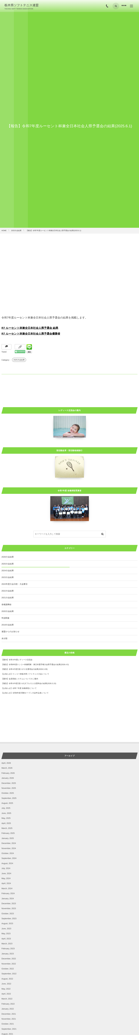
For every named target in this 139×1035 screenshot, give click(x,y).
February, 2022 (8, 1004)
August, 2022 (7, 979)
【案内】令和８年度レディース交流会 (17, 660)
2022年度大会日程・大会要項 (14, 584)
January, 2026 (8, 778)
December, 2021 (9, 1014)
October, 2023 (8, 913)
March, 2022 (7, 999)
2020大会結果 (8, 611)
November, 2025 (9, 788)
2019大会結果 (8, 625)
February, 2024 (8, 893)
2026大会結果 (8, 557)
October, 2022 (8, 969)
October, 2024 (8, 853)
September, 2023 (9, 918)
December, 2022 (9, 958)
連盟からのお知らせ (10, 631)
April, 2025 (6, 823)
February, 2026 (8, 773)
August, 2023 (7, 923)
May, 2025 (6, 818)
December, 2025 (9, 783)
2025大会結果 (19, 360)
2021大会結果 (8, 597)
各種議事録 (6, 604)
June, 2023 (6, 928)
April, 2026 (6, 763)
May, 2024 (6, 878)
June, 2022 (6, 984)
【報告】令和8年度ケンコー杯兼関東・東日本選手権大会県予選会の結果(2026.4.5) (35, 664)
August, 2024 (7, 863)
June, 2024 (6, 873)
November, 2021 (9, 1019)
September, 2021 (9, 1029)
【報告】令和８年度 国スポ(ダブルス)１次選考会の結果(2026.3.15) (29, 683)
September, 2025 (9, 798)
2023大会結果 (8, 577)
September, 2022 (9, 974)
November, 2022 (9, 964)
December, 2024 (9, 843)
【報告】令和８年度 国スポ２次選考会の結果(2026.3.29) (25, 669)
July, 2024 (6, 868)
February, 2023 (8, 948)
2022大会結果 (8, 591)
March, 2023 (7, 943)
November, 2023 (9, 908)
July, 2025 (6, 808)
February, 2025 (8, 833)
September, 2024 (9, 858)
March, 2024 (7, 888)
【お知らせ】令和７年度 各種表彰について (19, 688)
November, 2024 (9, 848)
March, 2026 (7, 768)
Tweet (4, 352)
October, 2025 (8, 793)
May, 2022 (6, 989)
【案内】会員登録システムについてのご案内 (20, 679)
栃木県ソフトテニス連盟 (22, 5)
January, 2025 (8, 838)
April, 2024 (6, 883)
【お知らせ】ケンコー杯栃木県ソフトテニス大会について (25, 674)
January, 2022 (8, 1009)
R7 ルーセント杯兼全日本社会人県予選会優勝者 (31, 333)
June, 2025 (6, 813)
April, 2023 (6, 938)
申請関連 (5, 618)
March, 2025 (7, 828)
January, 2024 (8, 898)
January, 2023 (8, 954)
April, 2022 (6, 994)
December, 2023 (9, 903)
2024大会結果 (8, 570)
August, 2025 (7, 803)
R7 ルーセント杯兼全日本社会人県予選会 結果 (30, 327)
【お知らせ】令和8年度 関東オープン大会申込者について (25, 693)
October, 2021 (8, 1024)
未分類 (4, 638)
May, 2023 (6, 933)
